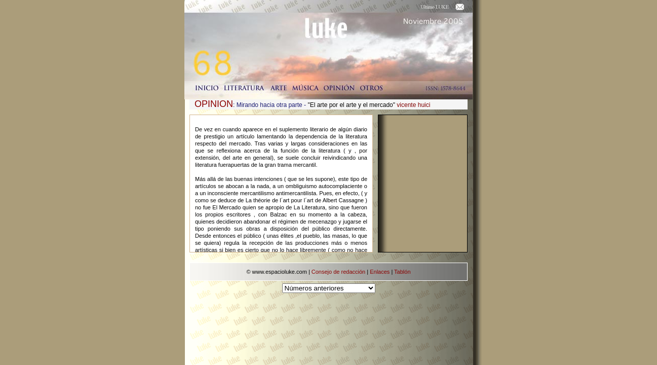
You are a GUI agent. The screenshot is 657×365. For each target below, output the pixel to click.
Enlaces (380, 272)
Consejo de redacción (338, 272)
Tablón (402, 272)
